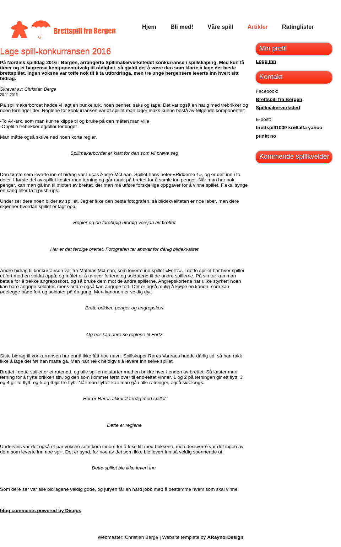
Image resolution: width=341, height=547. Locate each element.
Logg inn (266, 61)
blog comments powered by (40, 510)
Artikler (258, 26)
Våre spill (220, 26)
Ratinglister (298, 26)
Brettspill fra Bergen (279, 99)
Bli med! (181, 26)
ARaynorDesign (225, 537)
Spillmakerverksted (278, 107)
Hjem (149, 26)
